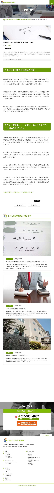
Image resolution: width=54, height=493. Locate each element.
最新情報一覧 (8, 475)
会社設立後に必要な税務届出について (15, 308)
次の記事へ (20, 205)
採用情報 (7, 478)
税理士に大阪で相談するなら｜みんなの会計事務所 (11, 19)
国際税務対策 (30, 463)
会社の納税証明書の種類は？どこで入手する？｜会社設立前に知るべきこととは (26, 261)
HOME (6, 451)
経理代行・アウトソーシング (33, 460)
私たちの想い (8, 463)
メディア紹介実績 (9, 457)
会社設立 (29, 19)
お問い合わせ (8, 480)
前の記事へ (34, 205)
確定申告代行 (30, 458)
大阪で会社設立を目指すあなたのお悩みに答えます (18, 192)
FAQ (6, 471)
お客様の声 (8, 454)
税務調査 (30, 461)
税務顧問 (30, 454)
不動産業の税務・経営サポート (34, 457)
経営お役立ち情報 (24, 19)
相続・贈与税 (30, 464)
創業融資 (30, 455)
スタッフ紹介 (8, 456)
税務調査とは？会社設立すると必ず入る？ (17, 355)
